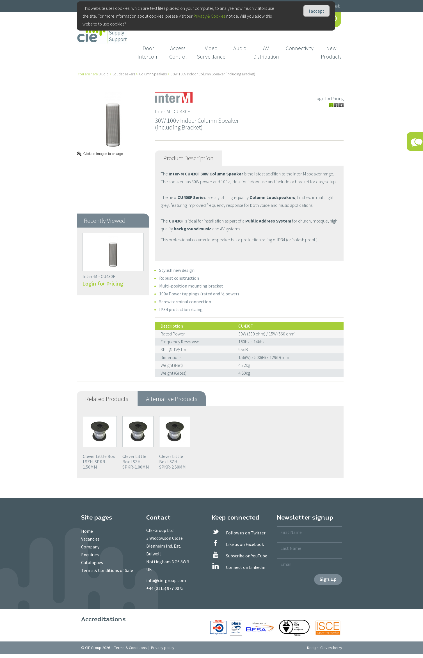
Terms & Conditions (130, 647)
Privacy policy (162, 647)
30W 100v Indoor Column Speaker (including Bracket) (213, 74)
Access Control (178, 52)
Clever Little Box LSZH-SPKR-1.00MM (135, 461)
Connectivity (300, 48)
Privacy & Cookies (209, 16)
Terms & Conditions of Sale (107, 570)
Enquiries (90, 554)
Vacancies (90, 539)
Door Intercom (148, 52)
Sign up (328, 579)
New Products (331, 52)
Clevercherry (331, 647)
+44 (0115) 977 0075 (165, 588)
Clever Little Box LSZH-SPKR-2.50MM (172, 461)
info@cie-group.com (166, 580)
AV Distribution (266, 52)
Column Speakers (153, 74)
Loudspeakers (124, 74)
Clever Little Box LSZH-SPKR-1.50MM (99, 461)
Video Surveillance (211, 52)
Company (90, 547)
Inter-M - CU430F (99, 276)
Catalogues (92, 562)
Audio (239, 48)
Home (87, 531)
